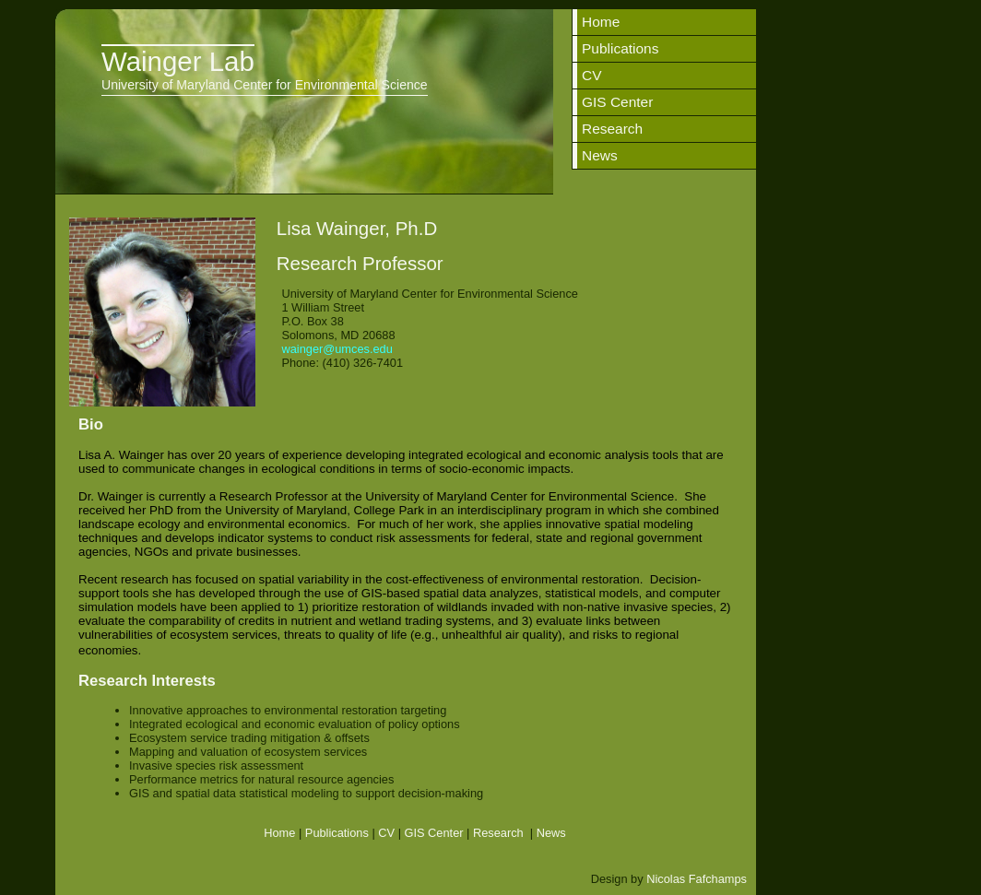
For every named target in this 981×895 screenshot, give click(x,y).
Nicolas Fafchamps (696, 879)
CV (592, 75)
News (600, 155)
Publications (620, 48)
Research (612, 128)
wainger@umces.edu (335, 349)
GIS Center (617, 102)
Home (601, 21)
